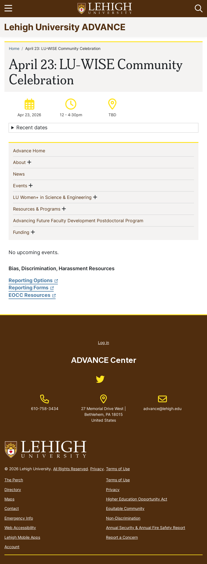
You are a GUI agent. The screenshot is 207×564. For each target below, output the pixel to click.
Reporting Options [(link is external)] (33, 280)
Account (11, 546)
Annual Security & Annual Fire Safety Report (145, 527)
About (19, 162)
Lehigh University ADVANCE (65, 27)
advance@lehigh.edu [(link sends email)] (162, 402)
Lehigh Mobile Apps (22, 537)
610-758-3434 (44, 408)
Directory (12, 489)
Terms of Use (118, 468)
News (28, 173)
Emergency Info (18, 518)
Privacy (97, 468)
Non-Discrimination (123, 518)
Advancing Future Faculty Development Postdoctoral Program (87, 220)
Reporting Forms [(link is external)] (31, 287)
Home (14, 48)
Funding (21, 232)
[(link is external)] (100, 381)
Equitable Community (125, 508)
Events (20, 185)
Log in (103, 342)
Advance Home (38, 150)
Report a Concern (122, 537)
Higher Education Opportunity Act (136, 499)
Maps (9, 499)
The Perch (13, 479)
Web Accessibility (20, 527)
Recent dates (31, 127)
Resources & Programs (36, 208)
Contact (11, 508)
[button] (197, 8)
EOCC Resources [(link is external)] (32, 295)
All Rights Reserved (70, 468)
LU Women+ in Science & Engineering (52, 197)
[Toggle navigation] (9, 8)
